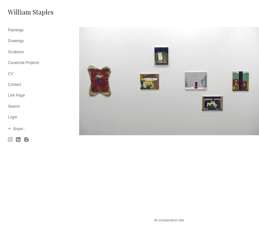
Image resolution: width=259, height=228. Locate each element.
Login (12, 117)
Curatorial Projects (23, 62)
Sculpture (16, 52)
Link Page (16, 95)
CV (10, 74)
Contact (14, 84)
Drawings (16, 41)
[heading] (24, 12)
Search (14, 106)
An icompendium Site (169, 220)
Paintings (15, 30)
